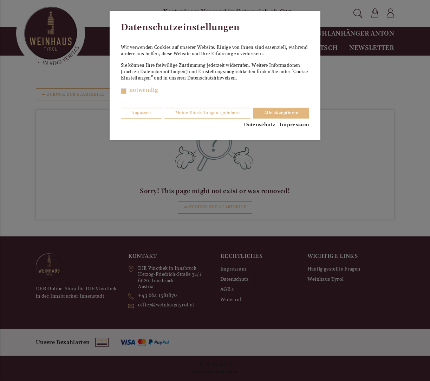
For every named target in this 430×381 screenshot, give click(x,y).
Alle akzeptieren (281, 112)
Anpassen (141, 112)
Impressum (294, 125)
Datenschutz (259, 125)
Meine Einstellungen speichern (207, 112)
